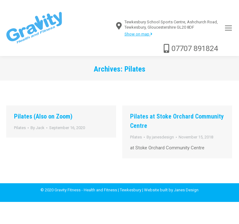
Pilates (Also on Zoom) (43, 116)
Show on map (138, 34)
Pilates (20, 127)
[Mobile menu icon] (228, 28)
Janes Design (186, 190)
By (37, 127)
